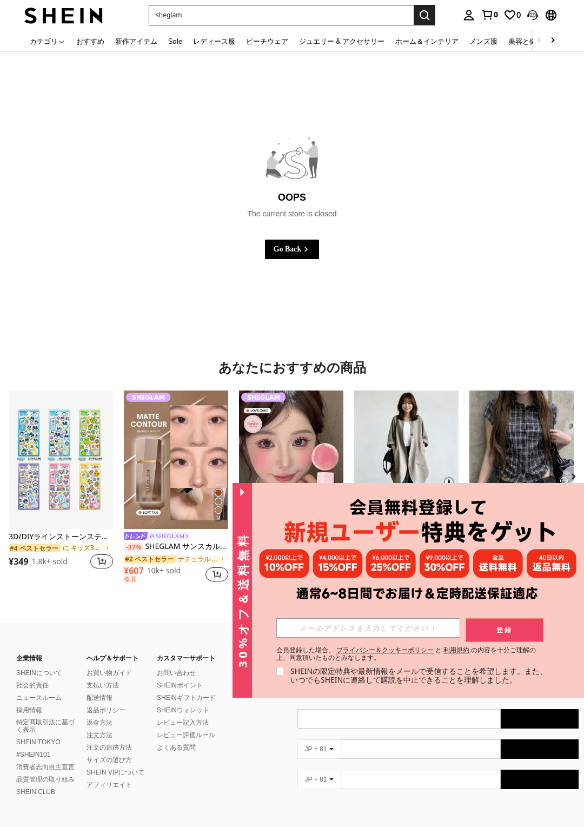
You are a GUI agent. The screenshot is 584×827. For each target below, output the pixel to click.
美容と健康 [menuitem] (525, 41)
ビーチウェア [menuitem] (267, 41)
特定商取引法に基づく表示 (45, 725)
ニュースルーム (39, 698)
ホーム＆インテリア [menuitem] (427, 41)
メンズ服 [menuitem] (483, 41)
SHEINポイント (180, 685)
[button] (532, 15)
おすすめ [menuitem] (90, 41)
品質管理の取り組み (45, 779)
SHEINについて (39, 673)
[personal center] (468, 15)
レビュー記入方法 (183, 722)
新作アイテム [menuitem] (136, 41)
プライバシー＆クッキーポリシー (385, 649)
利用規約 (456, 649)
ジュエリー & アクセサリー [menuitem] (341, 41)
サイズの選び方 (109, 760)
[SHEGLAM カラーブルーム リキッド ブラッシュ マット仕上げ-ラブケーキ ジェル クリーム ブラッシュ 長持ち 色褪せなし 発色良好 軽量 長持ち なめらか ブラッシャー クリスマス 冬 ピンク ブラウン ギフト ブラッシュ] (291, 460)
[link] (489, 14)
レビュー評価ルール (186, 735)
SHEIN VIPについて (115, 772)
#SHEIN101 (33, 754)
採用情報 (29, 710)
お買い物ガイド (109, 673)
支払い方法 (103, 685)
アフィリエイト (109, 785)
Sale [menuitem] (175, 41)
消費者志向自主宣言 (45, 767)
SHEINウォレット (183, 710)
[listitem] (61, 487)
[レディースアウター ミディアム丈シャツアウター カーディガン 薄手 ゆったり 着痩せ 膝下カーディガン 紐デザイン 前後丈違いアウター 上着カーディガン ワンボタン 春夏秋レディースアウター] (406, 460)
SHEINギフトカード (186, 698)
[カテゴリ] (47, 40)
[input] (368, 628)
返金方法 (99, 722)
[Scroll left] (539, 40)
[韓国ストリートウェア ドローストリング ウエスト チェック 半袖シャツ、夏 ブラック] (521, 460)
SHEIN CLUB (35, 792)
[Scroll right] (552, 40)
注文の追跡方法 (109, 747)
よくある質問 (176, 747)
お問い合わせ (176, 673)
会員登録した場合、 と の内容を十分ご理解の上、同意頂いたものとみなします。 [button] (406, 653)
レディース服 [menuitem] (214, 41)
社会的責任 (32, 685)
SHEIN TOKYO (38, 742)
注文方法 (99, 735)
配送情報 (99, 698)
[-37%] (133, 547)
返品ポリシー (106, 710)
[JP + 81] (319, 749)
